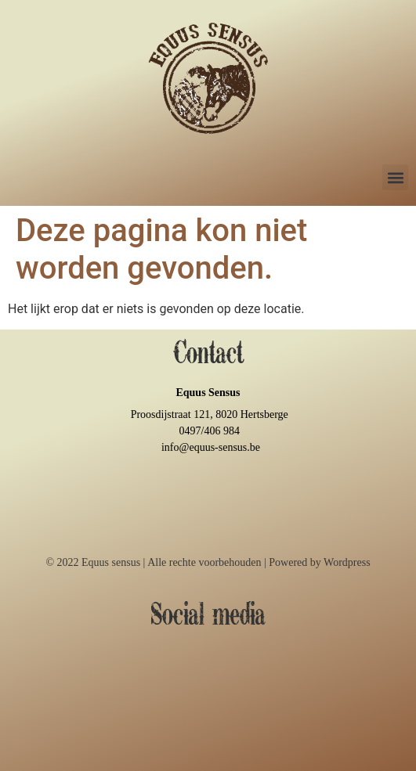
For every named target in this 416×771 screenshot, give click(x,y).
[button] (395, 177)
